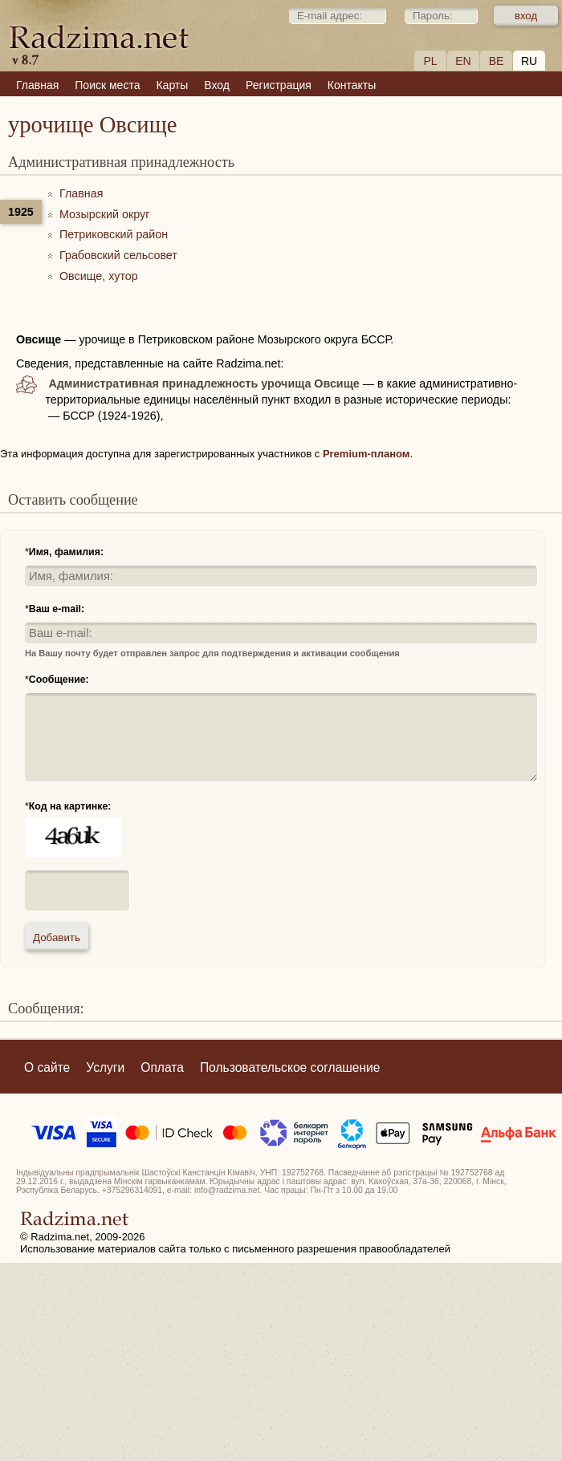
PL (430, 61)
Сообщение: (59, 679)
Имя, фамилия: (66, 552)
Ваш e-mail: (56, 609)
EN (462, 61)
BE (496, 61)
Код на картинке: (70, 806)
